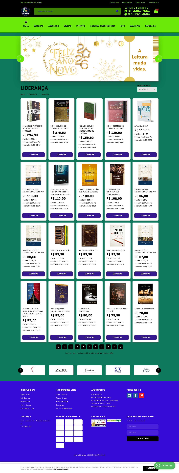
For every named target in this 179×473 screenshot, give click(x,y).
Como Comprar (61, 394)
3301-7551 (139, 11)
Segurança (60, 405)
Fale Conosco (153, 2)
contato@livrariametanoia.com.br (103, 406)
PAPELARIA (150, 26)
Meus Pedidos (127, 2)
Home (26, 26)
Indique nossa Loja (27, 408)
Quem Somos (140, 2)
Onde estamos (26, 405)
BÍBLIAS (67, 26)
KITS (122, 26)
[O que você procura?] (117, 11)
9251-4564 (139, 14)
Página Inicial (25, 394)
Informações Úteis (66, 390)
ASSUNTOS (53, 26)
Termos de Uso (61, 398)
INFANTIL (80, 26)
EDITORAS (38, 26)
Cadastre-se (114, 2)
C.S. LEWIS (135, 26)
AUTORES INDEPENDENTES (102, 26)
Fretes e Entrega (62, 401)
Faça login (38, 2)
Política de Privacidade (64, 408)
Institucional (28, 390)
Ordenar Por (144, 86)
